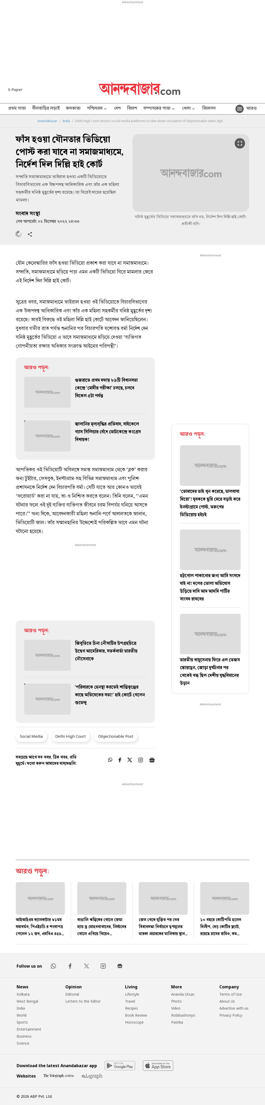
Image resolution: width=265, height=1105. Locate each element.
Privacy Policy (230, 1015)
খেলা (189, 109)
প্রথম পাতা (17, 108)
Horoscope (134, 1022)
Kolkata (23, 994)
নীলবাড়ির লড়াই (46, 108)
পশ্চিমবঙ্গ (97, 109)
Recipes (131, 1008)
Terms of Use (230, 994)
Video (175, 1008)
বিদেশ (132, 108)
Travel (130, 1001)
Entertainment (29, 1029)
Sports (22, 1022)
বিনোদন (208, 108)
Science (23, 1043)
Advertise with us (233, 1008)
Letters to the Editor (83, 1001)
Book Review (136, 1015)
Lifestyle (132, 994)
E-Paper (15, 89)
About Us (227, 1001)
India (66, 121)
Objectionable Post (115, 736)
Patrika (177, 1022)
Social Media (31, 736)
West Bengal (27, 1001)
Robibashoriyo (183, 1015)
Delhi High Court (70, 736)
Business (24, 1036)
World (21, 1015)
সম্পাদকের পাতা (159, 109)
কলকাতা (73, 108)
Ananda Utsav (182, 994)
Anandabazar (47, 121)
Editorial (72, 994)
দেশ (117, 108)
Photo (176, 1001)
